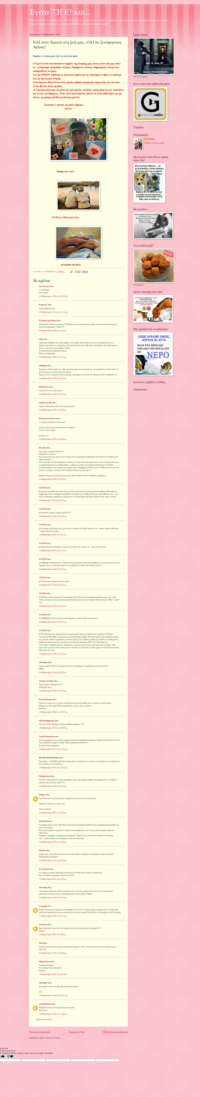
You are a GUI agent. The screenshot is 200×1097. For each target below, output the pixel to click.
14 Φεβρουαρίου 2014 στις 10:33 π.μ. (53, 749)
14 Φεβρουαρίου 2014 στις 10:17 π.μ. (53, 712)
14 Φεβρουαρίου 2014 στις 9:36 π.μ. (53, 691)
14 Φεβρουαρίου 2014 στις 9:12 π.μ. (53, 550)
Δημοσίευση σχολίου (44, 1019)
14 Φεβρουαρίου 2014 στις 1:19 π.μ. (53, 330)
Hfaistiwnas (44, 387)
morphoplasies (45, 1004)
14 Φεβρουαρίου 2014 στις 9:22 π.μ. (53, 654)
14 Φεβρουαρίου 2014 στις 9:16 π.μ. (53, 606)
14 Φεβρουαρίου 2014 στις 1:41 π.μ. (53, 378)
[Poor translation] (10, 1056)
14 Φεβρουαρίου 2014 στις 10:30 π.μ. (53, 728)
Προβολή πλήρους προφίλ (154, 143)
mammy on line (45, 403)
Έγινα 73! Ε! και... (60, 12)
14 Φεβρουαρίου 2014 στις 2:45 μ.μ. (53, 813)
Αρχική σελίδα (76, 1032)
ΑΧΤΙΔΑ (42, 488)
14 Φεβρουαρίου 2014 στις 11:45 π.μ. (53, 768)
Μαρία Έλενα (44, 962)
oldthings (43, 366)
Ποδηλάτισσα (44, 776)
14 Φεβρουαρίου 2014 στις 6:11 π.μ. (53, 394)
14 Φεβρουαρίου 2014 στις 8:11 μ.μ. (53, 916)
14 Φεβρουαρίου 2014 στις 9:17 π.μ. (53, 622)
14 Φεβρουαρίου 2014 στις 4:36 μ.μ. (53, 860)
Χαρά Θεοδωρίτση (46, 736)
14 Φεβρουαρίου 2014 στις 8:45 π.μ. (53, 410)
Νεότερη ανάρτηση (39, 1032)
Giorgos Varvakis (46, 681)
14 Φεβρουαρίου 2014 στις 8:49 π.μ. (53, 439)
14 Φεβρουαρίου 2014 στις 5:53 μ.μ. (53, 897)
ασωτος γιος (44, 286)
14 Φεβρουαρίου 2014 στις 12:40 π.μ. (53, 296)
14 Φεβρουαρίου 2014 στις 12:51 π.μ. (53, 312)
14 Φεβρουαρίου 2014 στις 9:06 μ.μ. (53, 935)
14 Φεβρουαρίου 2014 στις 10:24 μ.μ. (53, 974)
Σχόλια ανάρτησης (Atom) (49, 1038)
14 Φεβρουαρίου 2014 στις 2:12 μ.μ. (53, 786)
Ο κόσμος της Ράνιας (47, 320)
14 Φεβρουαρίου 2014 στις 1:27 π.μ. (53, 357)
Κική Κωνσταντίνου (47, 418)
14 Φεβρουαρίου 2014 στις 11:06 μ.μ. (53, 1014)
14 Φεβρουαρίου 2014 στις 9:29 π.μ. (53, 672)
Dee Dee (42, 448)
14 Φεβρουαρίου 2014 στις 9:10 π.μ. (53, 500)
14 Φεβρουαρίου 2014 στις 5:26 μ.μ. (53, 879)
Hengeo (42, 795)
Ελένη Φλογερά (45, 699)
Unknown (43, 925)
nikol (41, 339)
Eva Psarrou (44, 869)
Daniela (42, 850)
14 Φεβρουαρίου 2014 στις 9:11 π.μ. (53, 535)
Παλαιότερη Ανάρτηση (115, 1032)
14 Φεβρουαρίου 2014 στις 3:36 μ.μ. (53, 842)
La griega (43, 906)
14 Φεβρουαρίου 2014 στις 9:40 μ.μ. (53, 953)
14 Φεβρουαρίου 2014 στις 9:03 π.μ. (53, 479)
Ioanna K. (43, 305)
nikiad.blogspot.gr (46, 721)
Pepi (41, 943)
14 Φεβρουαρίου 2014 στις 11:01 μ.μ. (53, 995)
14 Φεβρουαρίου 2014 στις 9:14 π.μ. (53, 569)
